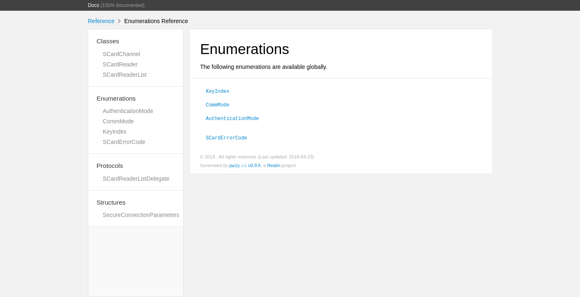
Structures (111, 202)
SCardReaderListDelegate (136, 178)
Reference (101, 21)
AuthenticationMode (128, 111)
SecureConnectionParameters (141, 215)
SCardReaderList (124, 74)
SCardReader (120, 64)
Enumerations (116, 98)
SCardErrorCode (124, 142)
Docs (93, 5)
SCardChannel (121, 54)
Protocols (110, 165)
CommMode (118, 121)
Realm (274, 165)
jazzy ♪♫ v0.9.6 (245, 165)
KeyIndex (115, 131)
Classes (108, 41)
